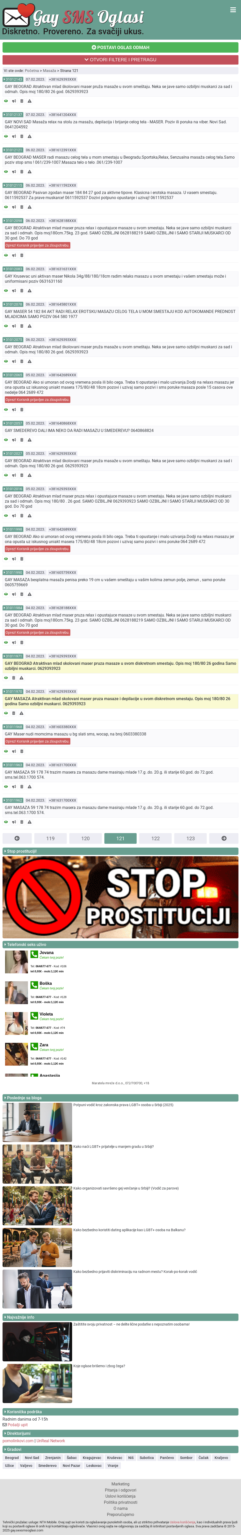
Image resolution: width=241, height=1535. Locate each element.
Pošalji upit (18, 1424)
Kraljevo (221, 1458)
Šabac (72, 1458)
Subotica (147, 1458)
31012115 (14, 185)
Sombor (186, 1458)
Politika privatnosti (120, 1502)
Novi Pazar (71, 1466)
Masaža (49, 70)
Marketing (120, 1484)
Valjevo (26, 1466)
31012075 (14, 340)
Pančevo (167, 1458)
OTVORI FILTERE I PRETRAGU (120, 59)
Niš (131, 1458)
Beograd (12, 1458)
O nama (121, 1508)
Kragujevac (92, 1458)
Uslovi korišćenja (120, 1496)
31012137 (14, 115)
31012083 (14, 269)
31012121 (14, 150)
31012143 (14, 79)
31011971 (14, 656)
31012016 (14, 489)
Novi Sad (32, 1458)
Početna (32, 70)
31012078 (14, 304)
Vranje (113, 1466)
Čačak (203, 1458)
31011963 (14, 765)
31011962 (14, 800)
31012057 (14, 423)
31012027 (14, 454)
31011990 (14, 572)
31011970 (14, 691)
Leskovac (94, 1466)
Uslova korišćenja (182, 1522)
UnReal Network (51, 1440)
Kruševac (114, 1458)
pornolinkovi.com (18, 1440)
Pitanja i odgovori (120, 1490)
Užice (9, 1466)
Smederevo (47, 1466)
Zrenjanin (53, 1458)
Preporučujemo (120, 1514)
